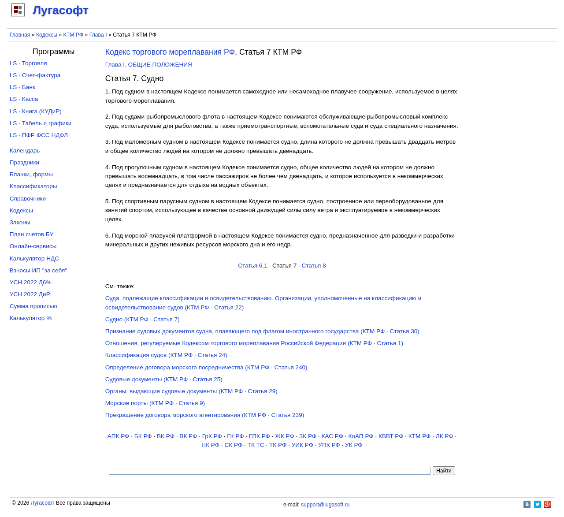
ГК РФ (235, 436)
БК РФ (143, 436)
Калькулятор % (31, 318)
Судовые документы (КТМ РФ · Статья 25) (164, 379)
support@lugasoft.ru (325, 505)
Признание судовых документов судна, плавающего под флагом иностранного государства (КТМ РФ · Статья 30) (262, 331)
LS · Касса (24, 99)
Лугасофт (43, 503)
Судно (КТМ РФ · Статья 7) (142, 319)
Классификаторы (33, 186)
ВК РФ (165, 436)
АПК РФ (119, 436)
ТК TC (256, 445)
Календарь (25, 150)
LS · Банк (22, 87)
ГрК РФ (212, 436)
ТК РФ (277, 445)
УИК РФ (302, 445)
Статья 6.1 (252, 265)
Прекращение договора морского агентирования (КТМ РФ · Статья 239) (204, 415)
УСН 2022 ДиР (30, 294)
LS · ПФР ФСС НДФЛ (39, 135)
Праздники (24, 162)
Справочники (28, 198)
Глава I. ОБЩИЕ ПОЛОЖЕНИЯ (148, 64)
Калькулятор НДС (34, 258)
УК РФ (354, 445)
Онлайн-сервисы (33, 246)
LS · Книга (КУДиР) (36, 111)
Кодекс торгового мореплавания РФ (170, 52)
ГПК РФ (259, 436)
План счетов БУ (31, 234)
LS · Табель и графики (41, 123)
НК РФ (210, 445)
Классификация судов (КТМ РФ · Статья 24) (166, 355)
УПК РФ (329, 445)
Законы (20, 222)
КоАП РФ (360, 436)
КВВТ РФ (390, 436)
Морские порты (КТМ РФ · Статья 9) (155, 403)
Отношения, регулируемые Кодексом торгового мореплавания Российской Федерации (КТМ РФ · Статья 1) (254, 343)
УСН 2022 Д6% (31, 282)
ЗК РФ (307, 436)
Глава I (98, 35)
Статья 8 (314, 265)
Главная (20, 35)
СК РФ (233, 445)
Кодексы (46, 35)
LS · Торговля (28, 63)
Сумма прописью (33, 306)
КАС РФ (333, 436)
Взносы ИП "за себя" (38, 270)
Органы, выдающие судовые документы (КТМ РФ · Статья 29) (191, 391)
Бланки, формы (31, 174)
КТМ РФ (73, 35)
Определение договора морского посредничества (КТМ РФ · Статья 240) (206, 367)
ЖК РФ (284, 436)
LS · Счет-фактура (35, 75)
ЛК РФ (444, 436)
